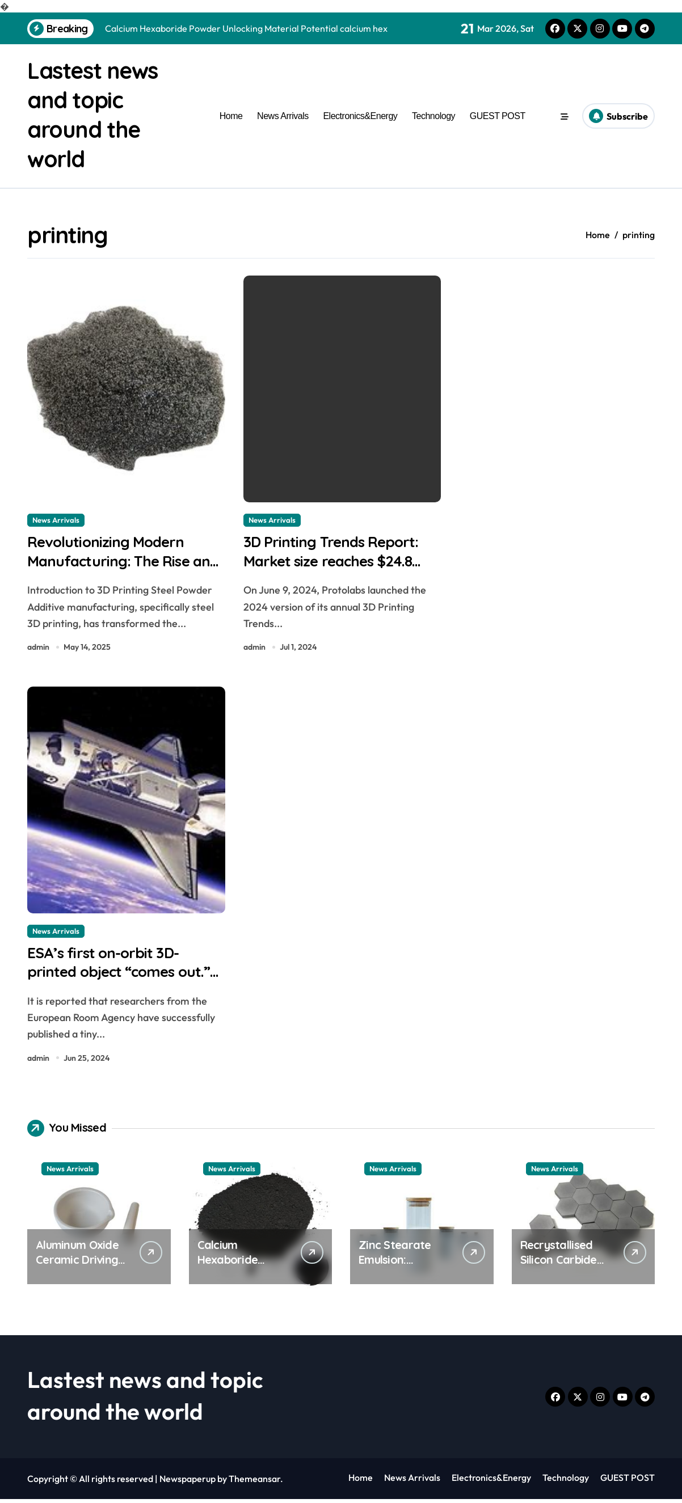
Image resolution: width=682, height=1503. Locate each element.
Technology (433, 116)
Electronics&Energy (360, 116)
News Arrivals (283, 116)
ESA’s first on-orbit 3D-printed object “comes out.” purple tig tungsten (122, 974)
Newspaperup (187, 1482)
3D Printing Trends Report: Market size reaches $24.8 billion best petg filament (334, 561)
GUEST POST (497, 116)
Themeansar (254, 1482)
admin (38, 648)
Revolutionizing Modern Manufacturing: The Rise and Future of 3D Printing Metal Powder (114, 571)
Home (231, 116)
